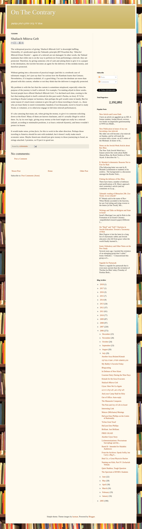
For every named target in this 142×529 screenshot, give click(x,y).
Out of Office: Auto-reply (111, 397)
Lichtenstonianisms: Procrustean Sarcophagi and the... (114, 442)
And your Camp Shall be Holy (113, 394)
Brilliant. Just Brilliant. (110, 429)
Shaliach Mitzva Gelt (110, 383)
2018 (102, 284)
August (105, 349)
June (104, 477)
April (104, 485)
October (105, 342)
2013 (102, 304)
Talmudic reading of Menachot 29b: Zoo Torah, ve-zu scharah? (114, 195)
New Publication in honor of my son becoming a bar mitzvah (113, 130)
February (106, 492)
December (106, 334)
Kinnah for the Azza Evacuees (113, 379)
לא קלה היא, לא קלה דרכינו (113, 390)
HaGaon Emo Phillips (110, 426)
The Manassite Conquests (111, 401)
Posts (102, 77)
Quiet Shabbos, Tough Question (114, 468)
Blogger (92, 517)
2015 (102, 296)
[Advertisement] (50, 165)
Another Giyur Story (110, 437)
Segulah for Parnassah (107, 263)
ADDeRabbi (23, 146)
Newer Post (16, 171)
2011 (102, 311)
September (106, 346)
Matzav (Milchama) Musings (113, 412)
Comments (104, 82)
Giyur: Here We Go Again (112, 386)
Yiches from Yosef (109, 422)
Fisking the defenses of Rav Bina (112, 179)
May (104, 481)
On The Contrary (33, 12)
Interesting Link (108, 409)
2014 (102, 300)
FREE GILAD (107, 433)
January (105, 496)
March (105, 488)
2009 (102, 319)
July (104, 353)
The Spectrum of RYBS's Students (115, 472)
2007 (102, 327)
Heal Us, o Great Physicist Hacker (115, 459)
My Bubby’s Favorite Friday (113, 364)
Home (50, 171)
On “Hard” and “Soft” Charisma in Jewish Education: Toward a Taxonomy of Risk (114, 229)
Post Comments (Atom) (30, 176)
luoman (75, 517)
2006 (102, 331)
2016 (102, 292)
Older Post (84, 171)
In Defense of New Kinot (111, 371)
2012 (102, 308)
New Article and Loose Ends (110, 114)
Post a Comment (20, 159)
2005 (102, 501)
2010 (102, 315)
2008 (102, 323)
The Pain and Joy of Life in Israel (114, 405)
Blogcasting (106, 368)
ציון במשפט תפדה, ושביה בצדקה (115, 360)
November (106, 338)
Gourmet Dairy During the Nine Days (116, 375)
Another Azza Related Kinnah (113, 357)
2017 (102, 288)
